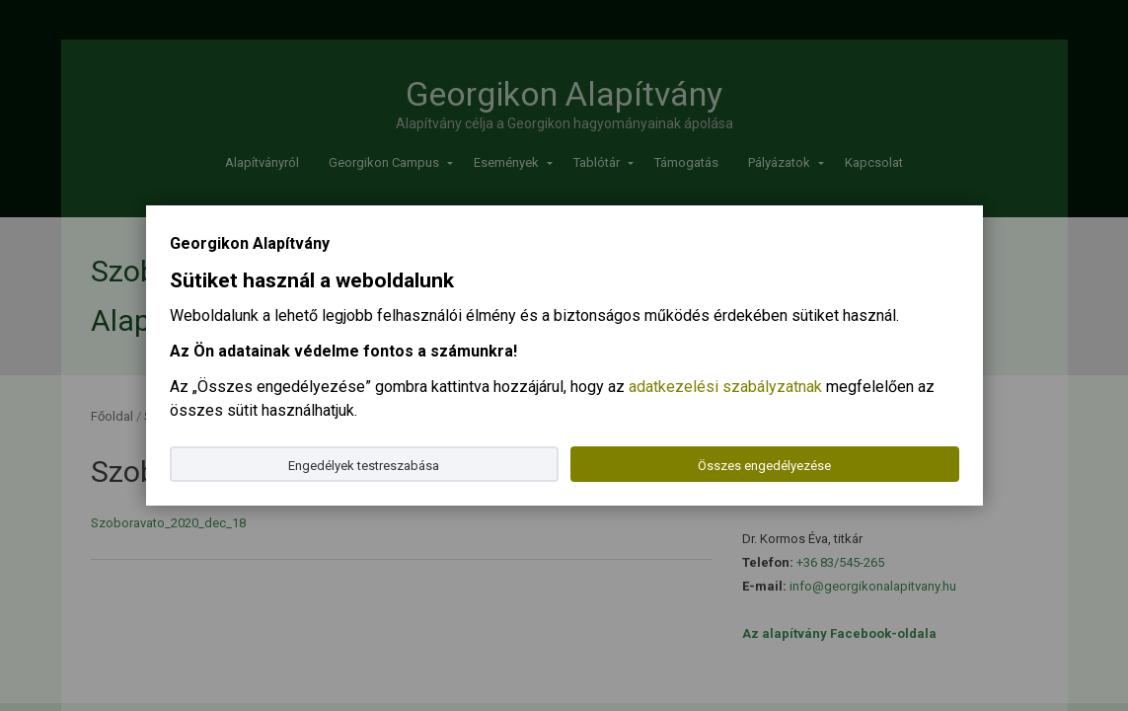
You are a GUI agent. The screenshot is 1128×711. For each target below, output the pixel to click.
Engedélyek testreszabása (363, 465)
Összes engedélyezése (764, 465)
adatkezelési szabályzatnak (725, 386)
